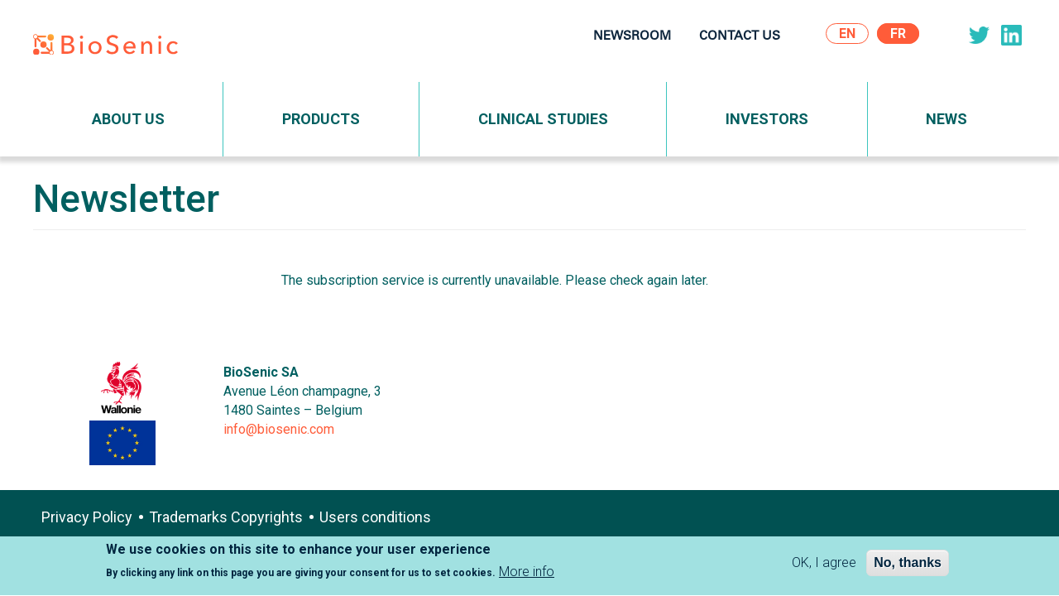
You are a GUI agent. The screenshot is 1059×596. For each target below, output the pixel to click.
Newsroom (632, 37)
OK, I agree (824, 566)
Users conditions (375, 517)
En (847, 33)
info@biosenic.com (278, 429)
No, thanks (908, 566)
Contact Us (739, 37)
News (946, 118)
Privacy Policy (86, 517)
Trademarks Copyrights (226, 517)
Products (321, 118)
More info (526, 575)
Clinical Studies (543, 118)
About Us (128, 118)
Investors (767, 118)
